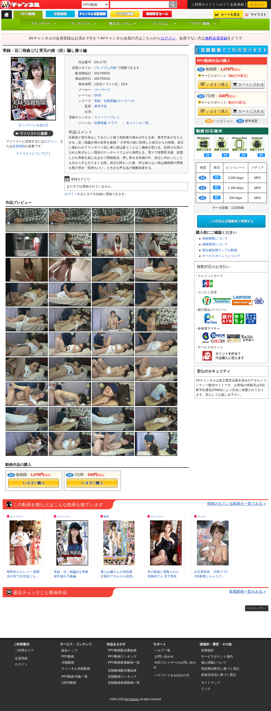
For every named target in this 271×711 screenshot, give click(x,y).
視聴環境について (215, 244)
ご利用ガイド (202, 4)
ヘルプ (221, 4)
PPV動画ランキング (122, 656)
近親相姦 (100, 123)
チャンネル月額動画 (75, 668)
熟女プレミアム (122, 23)
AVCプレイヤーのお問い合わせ (174, 665)
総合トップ (69, 650)
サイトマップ (210, 683)
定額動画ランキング (122, 676)
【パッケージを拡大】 (33, 125)
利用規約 (207, 650)
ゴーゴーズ (102, 90)
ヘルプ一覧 (162, 650)
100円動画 (68, 683)
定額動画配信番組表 (122, 670)
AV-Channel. (132, 699)
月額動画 (67, 662)
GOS (97, 95)
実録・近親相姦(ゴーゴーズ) (114, 101)
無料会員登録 (216, 38)
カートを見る (230, 14)
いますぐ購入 (214, 84)
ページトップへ (255, 608)
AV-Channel (20, 5)
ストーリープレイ (107, 117)
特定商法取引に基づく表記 (220, 668)
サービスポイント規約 (217, 656)
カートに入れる (248, 84)
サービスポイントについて (221, 256)
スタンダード (43, 23)
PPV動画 (67, 656)
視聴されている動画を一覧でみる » (236, 503)
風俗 (106, 516)
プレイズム (164, 23)
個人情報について (214, 662)
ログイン (257, 4)
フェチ (201, 516)
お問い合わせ (164, 656)
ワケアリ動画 (203, 23)
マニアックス (83, 23)
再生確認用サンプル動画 (219, 250)
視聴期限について (215, 238)
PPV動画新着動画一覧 (124, 662)
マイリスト (259, 14)
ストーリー (16, 516)
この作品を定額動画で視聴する (231, 221)
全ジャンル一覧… (139, 123)
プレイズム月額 (105, 68)
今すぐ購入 (33, 483)
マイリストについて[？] (33, 153)
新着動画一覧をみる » (247, 591)
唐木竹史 (100, 106)
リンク (206, 689)
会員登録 (237, 4)
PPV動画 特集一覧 (74, 676)
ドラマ (112, 123)
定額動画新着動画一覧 (124, 683)
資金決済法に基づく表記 (218, 675)
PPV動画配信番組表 (122, 650)
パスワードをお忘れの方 (172, 675)
